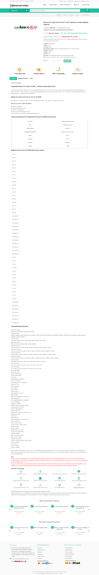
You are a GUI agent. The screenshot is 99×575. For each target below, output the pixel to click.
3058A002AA (15, 225)
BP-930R (14, 184)
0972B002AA (15, 218)
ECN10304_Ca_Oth (65, 27)
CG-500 (14, 291)
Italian (52, 572)
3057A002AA (15, 222)
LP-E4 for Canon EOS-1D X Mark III (59, 505)
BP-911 (14, 153)
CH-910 (14, 294)
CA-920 (14, 263)
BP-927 (14, 174)
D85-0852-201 (15, 242)
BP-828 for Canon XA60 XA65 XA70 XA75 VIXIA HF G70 (19, 506)
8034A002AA (15, 308)
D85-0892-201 (15, 322)
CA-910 (14, 260)
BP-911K (14, 156)
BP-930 (14, 177)
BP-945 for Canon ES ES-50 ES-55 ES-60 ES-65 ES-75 (80, 506)
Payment (71, 1)
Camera (71, 14)
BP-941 (14, 187)
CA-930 (14, 270)
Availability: (46, 27)
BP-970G (14, 212)
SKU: (58, 27)
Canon (77, 14)
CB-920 (14, 280)
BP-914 (14, 160)
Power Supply (68, 555)
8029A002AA (15, 304)
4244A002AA (15, 229)
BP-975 (14, 208)
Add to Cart (67, 60)
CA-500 (14, 287)
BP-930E (14, 181)
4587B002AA (15, 232)
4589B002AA (15, 301)
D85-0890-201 (15, 318)
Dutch (60, 572)
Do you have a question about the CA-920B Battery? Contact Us (60, 56)
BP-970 (14, 205)
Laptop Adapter (69, 551)
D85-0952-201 (15, 249)
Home (59, 14)
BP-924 (14, 167)
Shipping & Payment (25, 77)
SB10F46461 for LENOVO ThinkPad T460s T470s (59, 527)
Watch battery (68, 557)
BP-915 (14, 163)
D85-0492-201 (15, 311)
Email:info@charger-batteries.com (20, 558)
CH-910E (14, 297)
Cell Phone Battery (69, 553)
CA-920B (14, 267)
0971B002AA (15, 215)
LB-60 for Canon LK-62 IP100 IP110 (39, 505)
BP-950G (14, 201)
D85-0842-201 (15, 239)
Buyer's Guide (85, 1)
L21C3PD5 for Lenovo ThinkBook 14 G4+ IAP (80, 527)
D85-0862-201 (15, 246)
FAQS (34, 77)
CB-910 (14, 277)
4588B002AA (15, 236)
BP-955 (14, 198)
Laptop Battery (68, 547)
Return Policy (63, 1)
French (56, 572)
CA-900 (14, 256)
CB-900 (14, 273)
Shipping (78, 1)
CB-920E (14, 284)
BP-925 (14, 170)
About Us (40, 547)
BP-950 (14, 194)
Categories (19, 9)
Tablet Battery (68, 549)
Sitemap (40, 557)
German (48, 572)
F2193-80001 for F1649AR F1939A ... (39, 526)
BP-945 (14, 191)
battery (65, 14)
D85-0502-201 (15, 315)
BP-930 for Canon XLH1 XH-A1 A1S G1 (19, 527)
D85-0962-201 (15, 253)
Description (14, 77)
